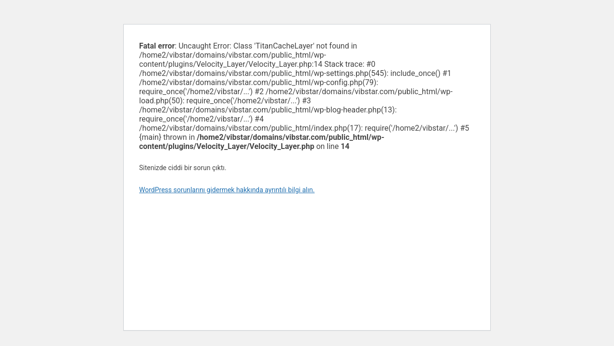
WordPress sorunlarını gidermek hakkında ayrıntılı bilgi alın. (227, 190)
